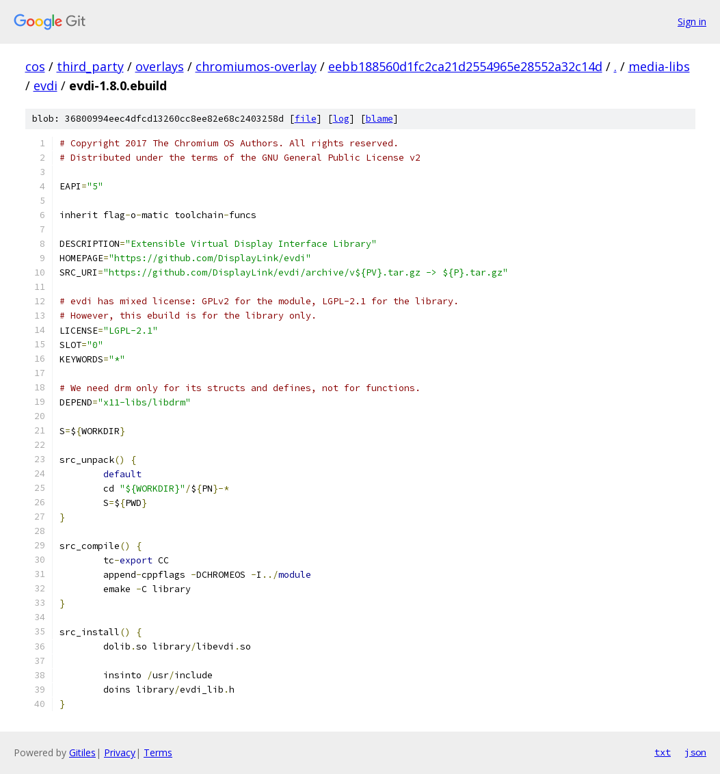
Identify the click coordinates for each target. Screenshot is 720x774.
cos (35, 66)
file (306, 118)
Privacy (119, 752)
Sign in (692, 21)
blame (379, 118)
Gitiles (82, 752)
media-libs (659, 66)
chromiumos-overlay (256, 66)
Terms (158, 752)
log (341, 118)
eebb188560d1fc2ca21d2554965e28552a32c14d (465, 66)
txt (662, 752)
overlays (159, 66)
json (695, 752)
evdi (45, 85)
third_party (90, 66)
